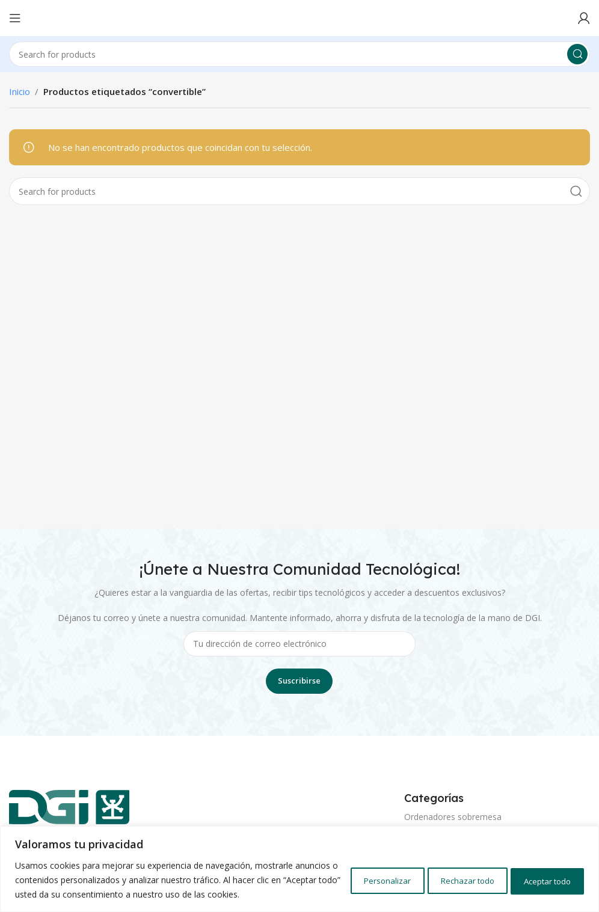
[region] (299, 862)
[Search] (299, 54)
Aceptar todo (541, 872)
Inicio (19, 91)
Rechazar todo (447, 872)
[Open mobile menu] (15, 18)
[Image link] (69, 811)
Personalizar (355, 872)
